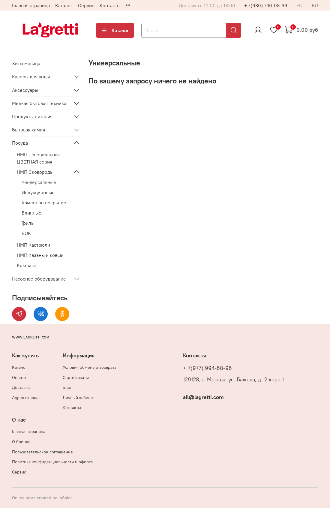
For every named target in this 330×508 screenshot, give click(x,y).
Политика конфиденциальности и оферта (52, 461)
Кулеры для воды (31, 77)
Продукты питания (32, 116)
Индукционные (38, 192)
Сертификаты (76, 377)
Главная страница (31, 5)
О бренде (21, 441)
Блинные (31, 213)
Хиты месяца (26, 63)
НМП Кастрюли (33, 245)
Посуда (20, 143)
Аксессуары (25, 90)
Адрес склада (25, 397)
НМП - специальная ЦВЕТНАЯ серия (38, 158)
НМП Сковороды (35, 172)
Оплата (19, 377)
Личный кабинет (79, 397)
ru (315, 5)
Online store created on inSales (42, 497)
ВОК (26, 233)
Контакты (110, 5)
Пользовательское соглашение (42, 452)
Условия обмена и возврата (89, 367)
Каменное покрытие (44, 203)
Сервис (86, 5)
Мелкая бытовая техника (39, 103)
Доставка (21, 387)
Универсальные (39, 182)
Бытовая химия (28, 130)
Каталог (64, 5)
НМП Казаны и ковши (40, 255)
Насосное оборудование (39, 279)
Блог (67, 387)
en (299, 5)
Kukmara (26, 265)
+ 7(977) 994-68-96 (207, 368)
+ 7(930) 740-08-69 (265, 5)
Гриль (28, 223)
